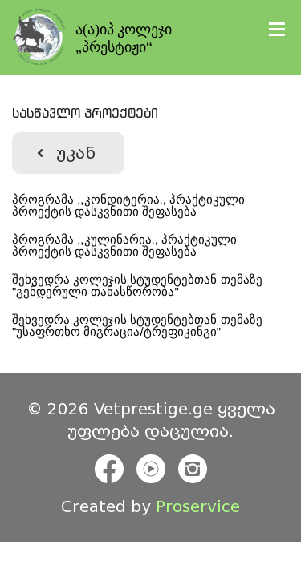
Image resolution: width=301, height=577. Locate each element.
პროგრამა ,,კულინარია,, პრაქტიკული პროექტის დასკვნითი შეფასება (126, 245)
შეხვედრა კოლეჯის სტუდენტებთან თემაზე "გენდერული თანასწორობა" (139, 285)
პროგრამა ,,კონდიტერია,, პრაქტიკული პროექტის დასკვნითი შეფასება (130, 205)
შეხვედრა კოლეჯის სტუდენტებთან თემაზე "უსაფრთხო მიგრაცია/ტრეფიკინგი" (139, 325)
